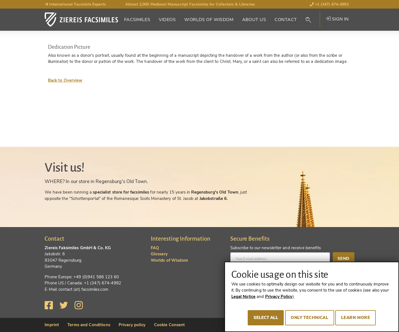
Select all (266, 317)
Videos (167, 20)
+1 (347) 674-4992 (329, 4)
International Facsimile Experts (75, 4)
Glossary (159, 254)
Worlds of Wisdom (208, 20)
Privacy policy (132, 325)
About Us (254, 20)
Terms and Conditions (88, 325)
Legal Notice (243, 296)
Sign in (337, 19)
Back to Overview (65, 80)
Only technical (309, 317)
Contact (286, 20)
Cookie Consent (169, 325)
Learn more (355, 317)
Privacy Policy (279, 296)
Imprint (52, 325)
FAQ (155, 248)
